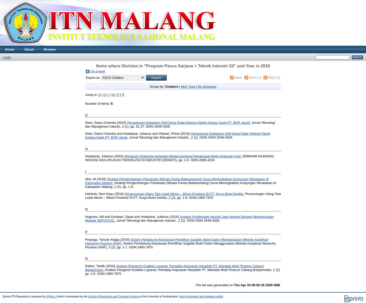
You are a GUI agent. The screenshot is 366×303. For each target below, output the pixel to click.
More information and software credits (201, 296)
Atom (238, 78)
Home (9, 49)
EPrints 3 (51, 296)
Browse (50, 49)
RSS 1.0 (255, 78)
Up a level (97, 71)
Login (7, 57)
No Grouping (207, 86)
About (29, 49)
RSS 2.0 (274, 78)
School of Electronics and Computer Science (114, 296)
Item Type (188, 86)
